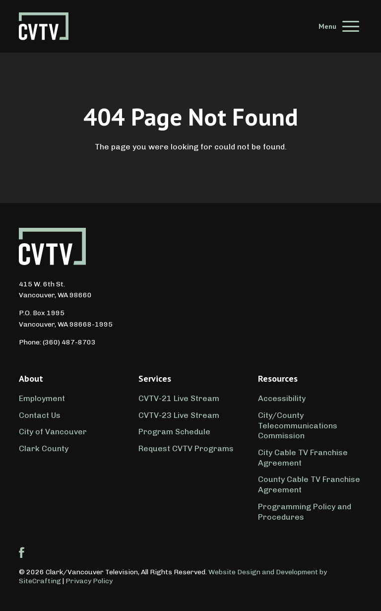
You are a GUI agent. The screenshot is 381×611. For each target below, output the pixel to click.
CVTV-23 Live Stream (178, 415)
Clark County (43, 448)
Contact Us (40, 415)
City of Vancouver (53, 431)
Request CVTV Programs (186, 448)
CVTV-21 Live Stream (178, 398)
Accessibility (282, 398)
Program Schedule (174, 431)
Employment (42, 398)
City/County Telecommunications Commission (297, 425)
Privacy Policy (89, 581)
